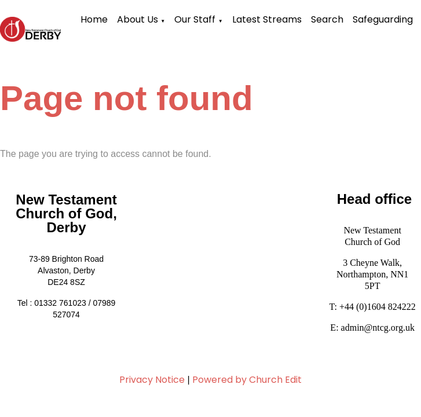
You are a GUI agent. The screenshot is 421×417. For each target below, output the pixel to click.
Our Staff (194, 19)
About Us (137, 19)
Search (327, 19)
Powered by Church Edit (247, 379)
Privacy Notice (152, 379)
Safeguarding (383, 19)
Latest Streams (267, 19)
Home (94, 19)
